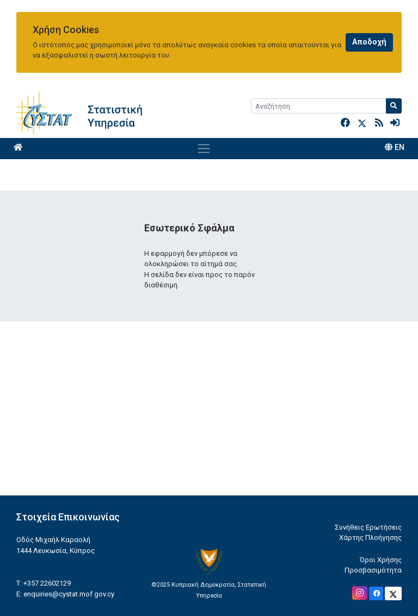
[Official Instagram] (359, 593)
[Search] (318, 106)
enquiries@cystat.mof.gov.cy (68, 594)
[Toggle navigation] (203, 148)
